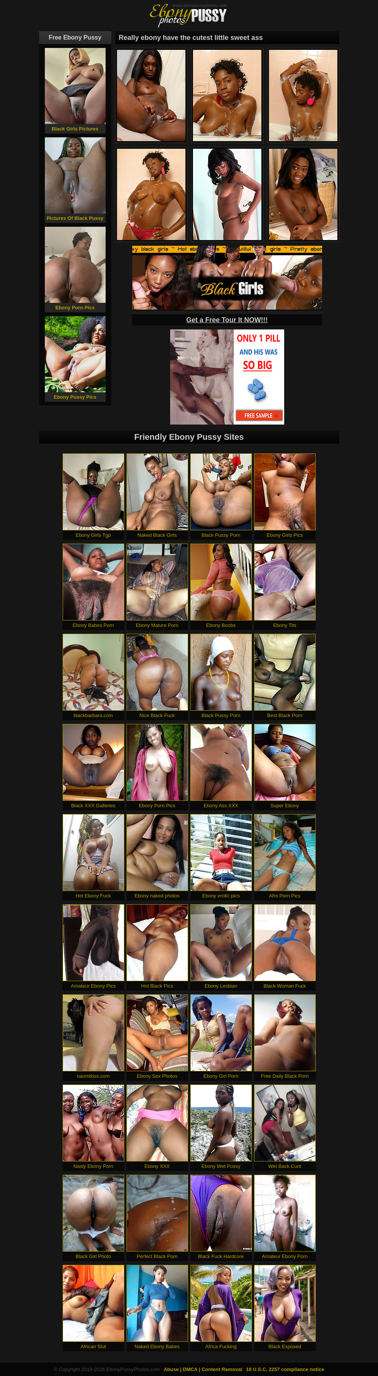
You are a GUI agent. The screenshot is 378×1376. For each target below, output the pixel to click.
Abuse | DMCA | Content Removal (203, 1369)
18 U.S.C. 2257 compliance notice (285, 1369)
